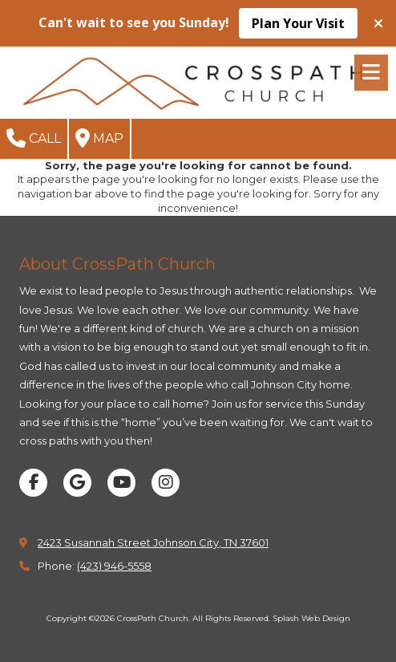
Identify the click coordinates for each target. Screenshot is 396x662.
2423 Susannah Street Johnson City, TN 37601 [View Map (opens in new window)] (153, 542)
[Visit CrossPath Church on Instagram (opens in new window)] (166, 483)
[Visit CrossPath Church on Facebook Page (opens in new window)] (33, 483)
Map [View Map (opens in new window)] (99, 138)
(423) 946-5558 (114, 565)
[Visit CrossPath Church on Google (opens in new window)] (77, 483)
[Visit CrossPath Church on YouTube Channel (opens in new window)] (121, 483)
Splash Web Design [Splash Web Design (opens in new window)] (311, 618)
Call (33, 138)
